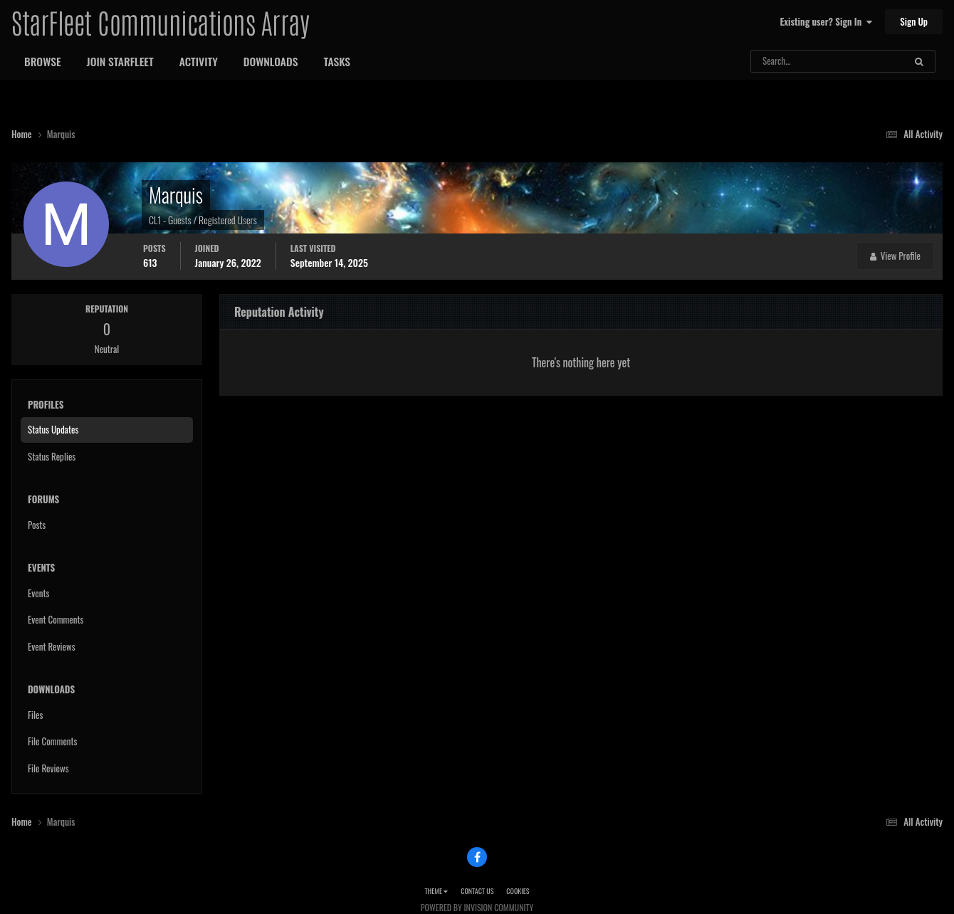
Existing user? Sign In (826, 21)
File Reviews (48, 768)
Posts (37, 525)
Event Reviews (51, 646)
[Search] (790, 61)
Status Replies (51, 456)
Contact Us (477, 891)
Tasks (336, 61)
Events (38, 593)
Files (35, 715)
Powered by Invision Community (477, 907)
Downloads (270, 61)
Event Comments (55, 619)
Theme (436, 891)
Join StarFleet (120, 61)
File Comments (52, 741)
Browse (42, 61)
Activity (198, 61)
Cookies (517, 891)
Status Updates (53, 429)
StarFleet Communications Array (160, 21)
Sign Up (914, 21)
